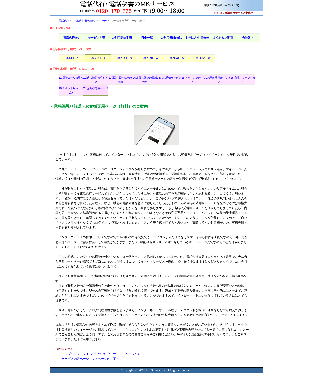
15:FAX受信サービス (169, 77)
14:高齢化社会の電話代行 (144, 79)
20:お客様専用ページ (95, 88)
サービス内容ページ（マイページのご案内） (92, 358)
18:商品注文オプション (243, 79)
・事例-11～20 (97, 58)
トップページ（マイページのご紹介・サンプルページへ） (101, 354)
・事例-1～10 (71, 58)
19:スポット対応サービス (71, 90)
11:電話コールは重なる (71, 79)
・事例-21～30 (124, 58)
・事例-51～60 (202, 58)
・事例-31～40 (150, 58)
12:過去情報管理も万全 (95, 79)
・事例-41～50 (176, 58)
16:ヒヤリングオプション (193, 79)
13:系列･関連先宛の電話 (120, 79)
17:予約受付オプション (218, 79)
